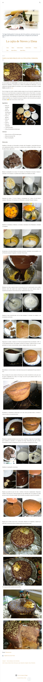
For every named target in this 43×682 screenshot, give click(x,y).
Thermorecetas (8, 652)
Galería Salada (20, 47)
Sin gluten (26, 662)
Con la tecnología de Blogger (21, 675)
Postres (12, 662)
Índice (13, 47)
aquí (12, 87)
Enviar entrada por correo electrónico (13, 660)
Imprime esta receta (8, 655)
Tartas (30, 662)
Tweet (13, 655)
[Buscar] (40, 2)
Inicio (7, 47)
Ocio (7, 50)
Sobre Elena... (23, 50)
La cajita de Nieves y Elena (21, 41)
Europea (6, 662)
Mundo (9, 662)
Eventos (35, 47)
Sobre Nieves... (14, 50)
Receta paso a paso (17, 662)
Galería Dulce (28, 47)
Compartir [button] (4, 660)
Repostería (22, 662)
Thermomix (33, 662)
